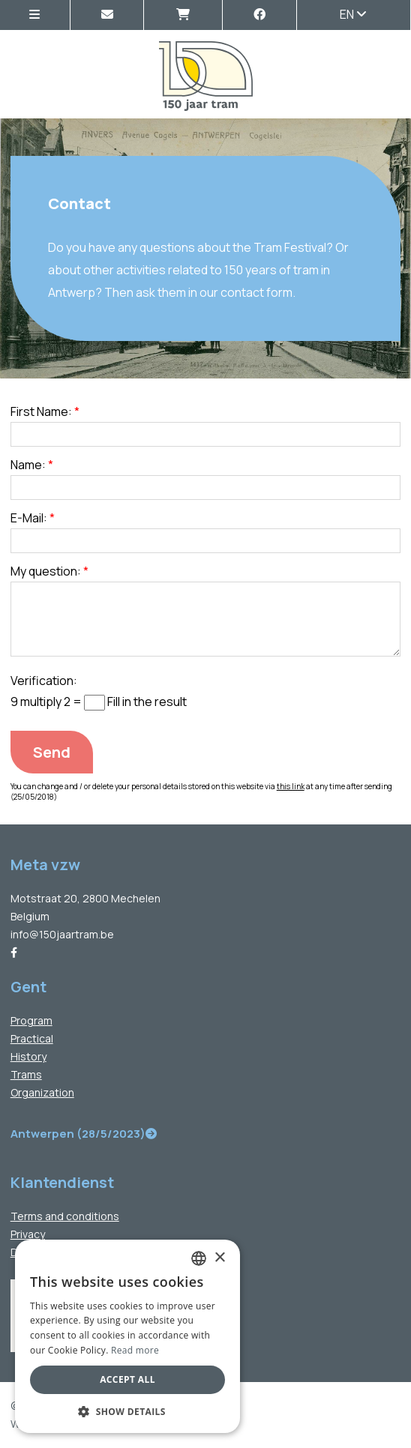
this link (290, 786)
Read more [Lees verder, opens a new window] (135, 1350)
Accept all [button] (127, 1379)
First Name (39, 411)
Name (26, 464)
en (353, 14)
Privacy (27, 1234)
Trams (26, 1074)
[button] (127, 1411)
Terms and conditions (64, 1216)
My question (43, 571)
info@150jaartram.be (62, 934)
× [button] (219, 1258)
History (28, 1056)
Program (31, 1020)
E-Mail (27, 518)
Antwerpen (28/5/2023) (83, 1133)
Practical (31, 1038)
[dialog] (127, 1336)
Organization (42, 1092)
